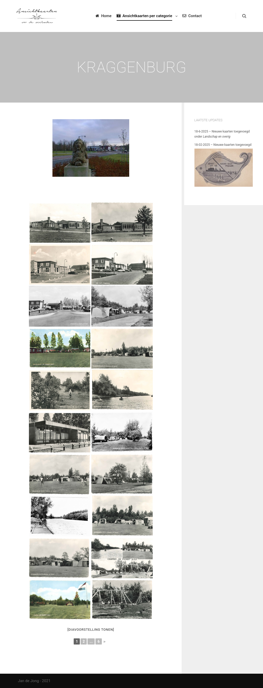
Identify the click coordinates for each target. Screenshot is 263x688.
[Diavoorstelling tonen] (91, 629)
